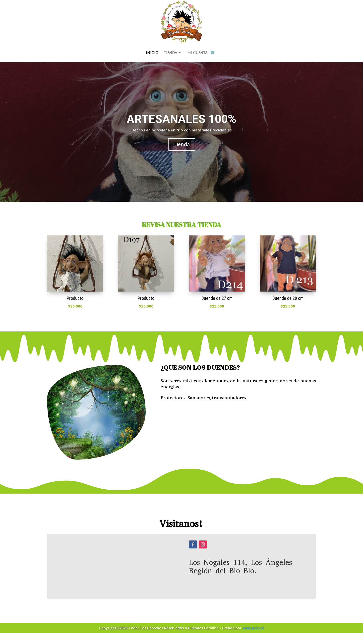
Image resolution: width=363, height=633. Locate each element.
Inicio (152, 53)
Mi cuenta (197, 53)
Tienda (170, 53)
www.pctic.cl (253, 628)
